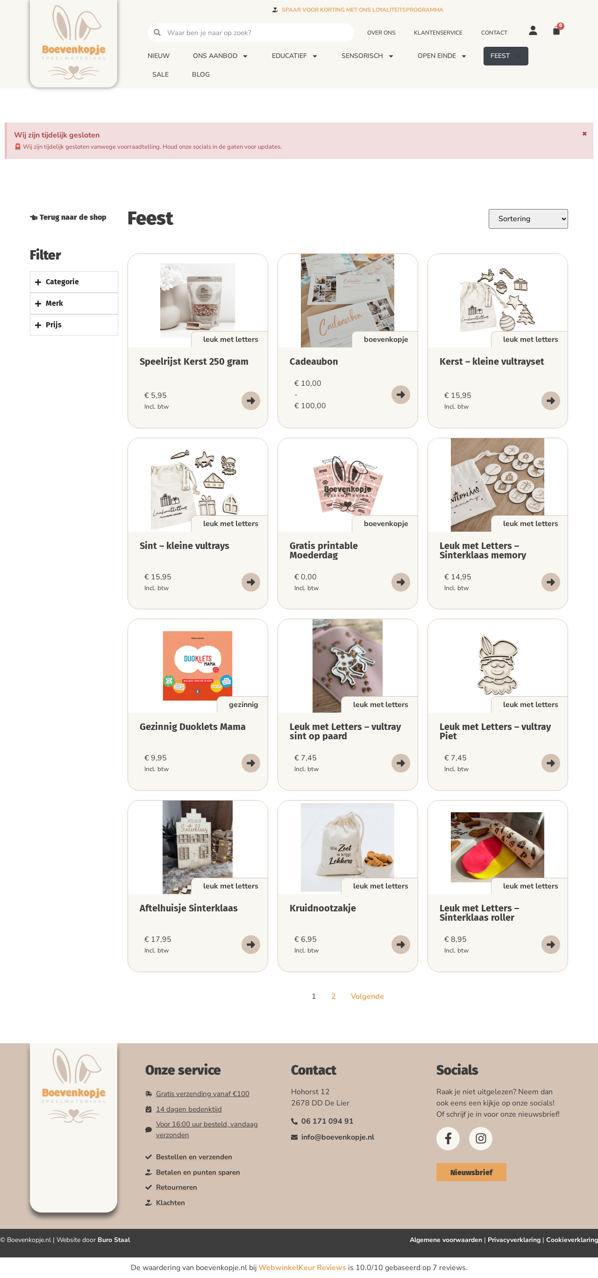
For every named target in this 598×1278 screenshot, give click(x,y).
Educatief (295, 56)
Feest (506, 56)
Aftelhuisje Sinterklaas (189, 908)
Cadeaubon (314, 361)
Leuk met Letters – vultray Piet (495, 731)
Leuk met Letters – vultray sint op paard (345, 731)
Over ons (381, 32)
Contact (494, 32)
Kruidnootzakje (323, 908)
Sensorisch (368, 56)
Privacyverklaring (514, 1239)
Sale (160, 74)
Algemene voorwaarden (446, 1239)
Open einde (442, 56)
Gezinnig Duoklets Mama (193, 726)
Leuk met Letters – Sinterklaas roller (479, 913)
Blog (201, 74)
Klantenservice (438, 32)
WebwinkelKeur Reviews (302, 1268)
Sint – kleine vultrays (184, 545)
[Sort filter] (528, 219)
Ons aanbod (221, 56)
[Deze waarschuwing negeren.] (585, 133)
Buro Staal (114, 1239)
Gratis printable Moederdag (324, 550)
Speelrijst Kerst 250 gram (194, 361)
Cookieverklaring (572, 1239)
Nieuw (159, 55)
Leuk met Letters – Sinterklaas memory (483, 550)
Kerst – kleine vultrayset (492, 361)
